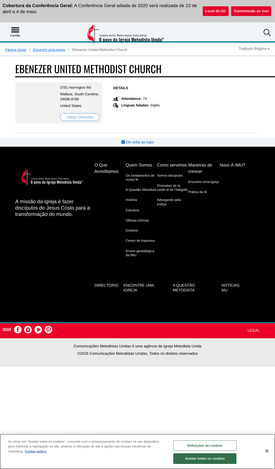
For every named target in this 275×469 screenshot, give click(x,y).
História (131, 200)
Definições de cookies (204, 445)
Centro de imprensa (140, 240)
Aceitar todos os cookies (205, 458)
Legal (254, 330)
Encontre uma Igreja (49, 50)
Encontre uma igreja (138, 287)
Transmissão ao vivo (251, 11)
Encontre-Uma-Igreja (203, 182)
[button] (267, 33)
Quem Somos (139, 165)
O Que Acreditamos (106, 168)
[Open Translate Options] (254, 48)
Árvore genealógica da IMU (140, 253)
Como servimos (172, 165)
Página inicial (15, 50)
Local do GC (215, 11)
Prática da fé (197, 192)
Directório (106, 285)
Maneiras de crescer (200, 168)
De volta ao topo (137, 142)
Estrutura (132, 210)
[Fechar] (266, 450)
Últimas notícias (137, 220)
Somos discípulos (170, 175)
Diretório (132, 230)
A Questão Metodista (141, 190)
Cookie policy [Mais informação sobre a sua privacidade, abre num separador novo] (35, 451)
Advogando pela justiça (169, 202)
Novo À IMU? (232, 165)
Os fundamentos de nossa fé (140, 177)
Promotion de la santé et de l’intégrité (172, 188)
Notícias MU (230, 287)
